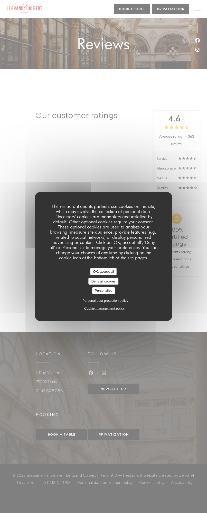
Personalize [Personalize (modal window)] (103, 291)
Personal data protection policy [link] (105, 300)
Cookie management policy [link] (104, 308)
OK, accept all (103, 271)
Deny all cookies (103, 281)
